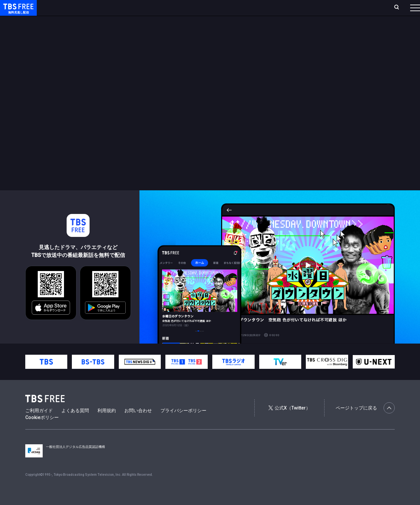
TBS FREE (17, 11)
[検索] (353, 7)
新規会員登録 (325, 7)
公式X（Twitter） (289, 421)
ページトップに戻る (365, 421)
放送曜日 (97, 7)
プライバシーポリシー (183, 423)
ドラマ (132, 20)
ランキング (124, 7)
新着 (71, 20)
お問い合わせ (138, 423)
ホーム (74, 7)
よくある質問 (75, 423)
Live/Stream (155, 7)
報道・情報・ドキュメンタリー (216, 20)
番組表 (399, 7)
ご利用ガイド (39, 423)
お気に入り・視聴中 (195, 7)
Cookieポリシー (42, 430)
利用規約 (106, 423)
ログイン (292, 7)
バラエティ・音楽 (163, 20)
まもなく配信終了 (100, 20)
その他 (260, 20)
